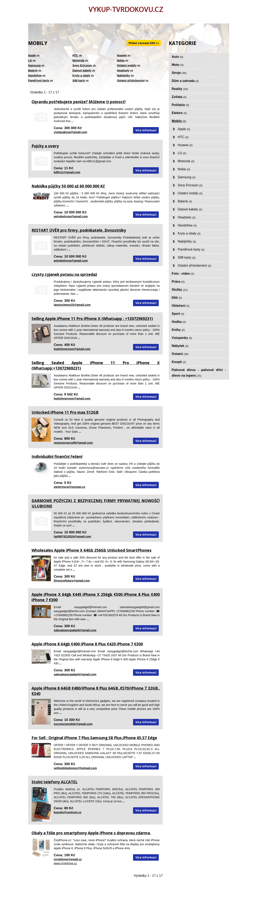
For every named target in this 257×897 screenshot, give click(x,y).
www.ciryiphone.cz (65, 863)
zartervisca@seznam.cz (69, 486)
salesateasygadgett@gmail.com (75, 630)
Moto (178, 64)
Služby (180, 289)
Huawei (122, 55)
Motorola (78, 60)
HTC (75, 55)
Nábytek (180, 346)
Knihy (178, 329)
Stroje (179, 72)
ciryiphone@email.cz (68, 859)
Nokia (121, 60)
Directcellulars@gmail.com (72, 580)
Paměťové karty (38, 80)
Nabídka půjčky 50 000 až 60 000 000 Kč (68, 186)
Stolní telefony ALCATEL (55, 782)
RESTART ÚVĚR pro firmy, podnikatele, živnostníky (79, 230)
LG (30, 60)
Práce (178, 281)
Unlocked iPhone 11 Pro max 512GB (65, 412)
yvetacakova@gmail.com (70, 132)
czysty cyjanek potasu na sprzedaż (64, 274)
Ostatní (180, 354)
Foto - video (183, 273)
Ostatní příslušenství (131, 80)
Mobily (179, 121)
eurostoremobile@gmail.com (73, 724)
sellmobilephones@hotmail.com (75, 768)
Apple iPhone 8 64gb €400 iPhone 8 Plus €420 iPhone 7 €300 (87, 644)
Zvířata (179, 97)
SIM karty (79, 80)
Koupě (179, 362)
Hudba (179, 321)
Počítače (180, 105)
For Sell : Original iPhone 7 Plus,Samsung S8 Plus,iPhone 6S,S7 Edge (94, 737)
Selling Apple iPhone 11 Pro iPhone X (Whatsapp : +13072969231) (92, 318)
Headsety (123, 70)
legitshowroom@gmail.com (72, 349)
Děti (177, 297)
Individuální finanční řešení (57, 456)
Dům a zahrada (185, 81)
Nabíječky (123, 75)
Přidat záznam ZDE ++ (144, 43)
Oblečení (180, 305)
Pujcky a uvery (45, 146)
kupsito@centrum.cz (67, 812)
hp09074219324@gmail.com (72, 536)
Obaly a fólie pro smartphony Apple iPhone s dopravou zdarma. (91, 833)
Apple (32, 55)
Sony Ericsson (82, 65)
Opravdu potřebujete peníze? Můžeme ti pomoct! (79, 101)
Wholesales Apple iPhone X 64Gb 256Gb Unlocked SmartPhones (92, 550)
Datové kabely (82, 70)
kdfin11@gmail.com (67, 172)
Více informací (145, 130)
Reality (180, 89)
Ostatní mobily (126, 65)
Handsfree (35, 75)
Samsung (34, 65)
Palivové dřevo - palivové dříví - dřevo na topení (199, 372)
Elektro (179, 113)
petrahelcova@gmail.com (71, 216)
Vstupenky (182, 337)
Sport (178, 313)
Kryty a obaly (81, 75)
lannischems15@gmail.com (72, 304)
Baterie (33, 70)
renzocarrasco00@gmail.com (73, 442)
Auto (177, 56)
